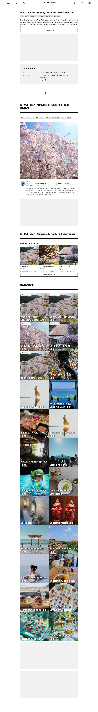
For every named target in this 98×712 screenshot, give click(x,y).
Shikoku (33, 16)
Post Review (49, 30)
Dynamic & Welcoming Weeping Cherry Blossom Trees (52, 184)
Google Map (43, 80)
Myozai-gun (49, 16)
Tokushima (40, 16)
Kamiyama (57, 16)
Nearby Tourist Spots (49, 274)
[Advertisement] (49, 47)
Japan (27, 16)
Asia (22, 16)
